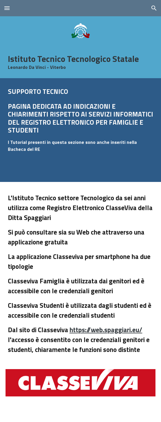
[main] (81, 61)
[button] (7, 8)
